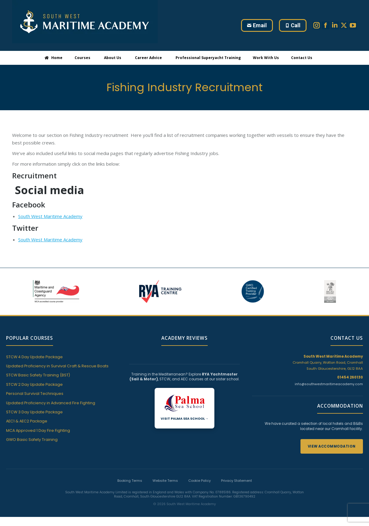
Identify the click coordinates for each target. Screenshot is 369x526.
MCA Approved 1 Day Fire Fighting (38, 430)
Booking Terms (129, 480)
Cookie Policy (199, 480)
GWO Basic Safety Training (32, 439)
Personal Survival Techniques (34, 393)
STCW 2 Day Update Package (34, 384)
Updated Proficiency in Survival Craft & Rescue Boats (57, 366)
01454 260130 (350, 377)
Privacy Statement (236, 480)
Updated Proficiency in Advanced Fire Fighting (50, 402)
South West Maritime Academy (50, 216)
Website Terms (165, 480)
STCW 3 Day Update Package (34, 412)
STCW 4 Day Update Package (34, 356)
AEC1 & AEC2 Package (26, 421)
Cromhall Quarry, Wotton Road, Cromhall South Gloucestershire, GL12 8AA (328, 362)
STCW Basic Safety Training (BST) (38, 375)
